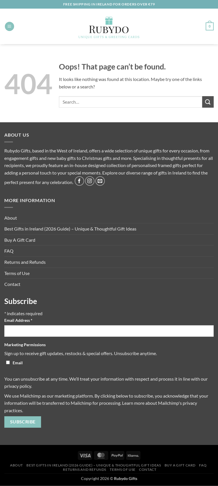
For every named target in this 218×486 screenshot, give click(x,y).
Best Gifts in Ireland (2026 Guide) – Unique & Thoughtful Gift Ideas (70, 228)
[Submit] (208, 101)
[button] (9, 26)
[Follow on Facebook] (79, 181)
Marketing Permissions (25, 344)
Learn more (133, 403)
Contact (12, 284)
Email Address (18, 320)
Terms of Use (17, 273)
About (10, 217)
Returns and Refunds (25, 262)
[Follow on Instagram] (89, 181)
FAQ (8, 250)
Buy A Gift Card (19, 240)
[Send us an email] (100, 181)
